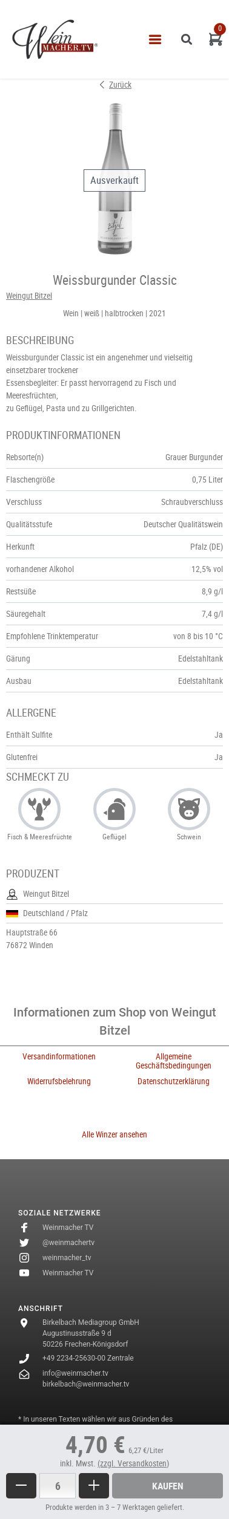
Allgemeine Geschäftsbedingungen (173, 1061)
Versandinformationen (59, 1056)
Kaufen (168, 1485)
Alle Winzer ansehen (114, 1134)
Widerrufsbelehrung (59, 1081)
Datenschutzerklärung (174, 1081)
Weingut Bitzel (29, 295)
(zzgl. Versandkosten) (133, 1463)
